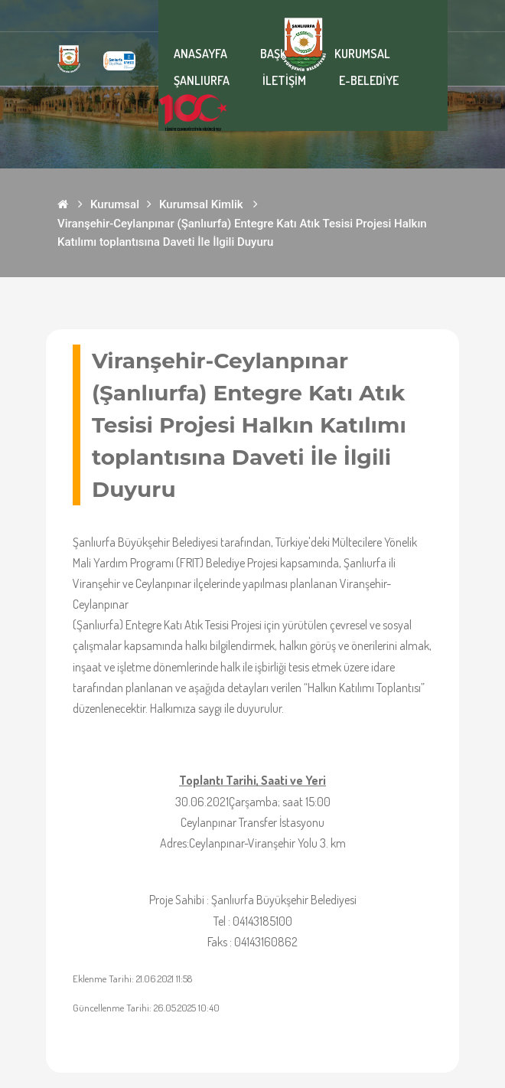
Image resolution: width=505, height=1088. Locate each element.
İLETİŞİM (284, 80)
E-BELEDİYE (369, 80)
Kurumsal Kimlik (201, 204)
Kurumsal (114, 204)
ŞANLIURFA (202, 80)
